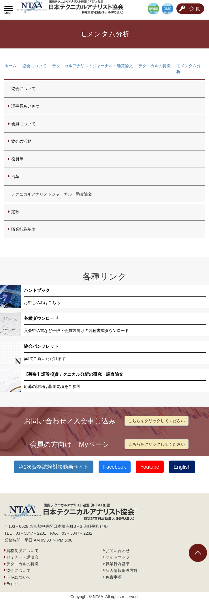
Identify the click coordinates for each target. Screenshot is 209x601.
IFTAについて (18, 577)
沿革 (15, 176)
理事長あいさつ (25, 106)
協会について (23, 88)
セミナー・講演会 (22, 557)
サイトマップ (118, 557)
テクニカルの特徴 (22, 563)
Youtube (149, 467)
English (182, 467)
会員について (23, 123)
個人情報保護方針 (122, 570)
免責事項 (114, 577)
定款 (15, 211)
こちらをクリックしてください (156, 420)
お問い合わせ (118, 550)
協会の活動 (21, 141)
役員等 (17, 159)
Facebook (114, 467)
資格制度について (22, 550)
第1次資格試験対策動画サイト (53, 467)
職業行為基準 (23, 229)
